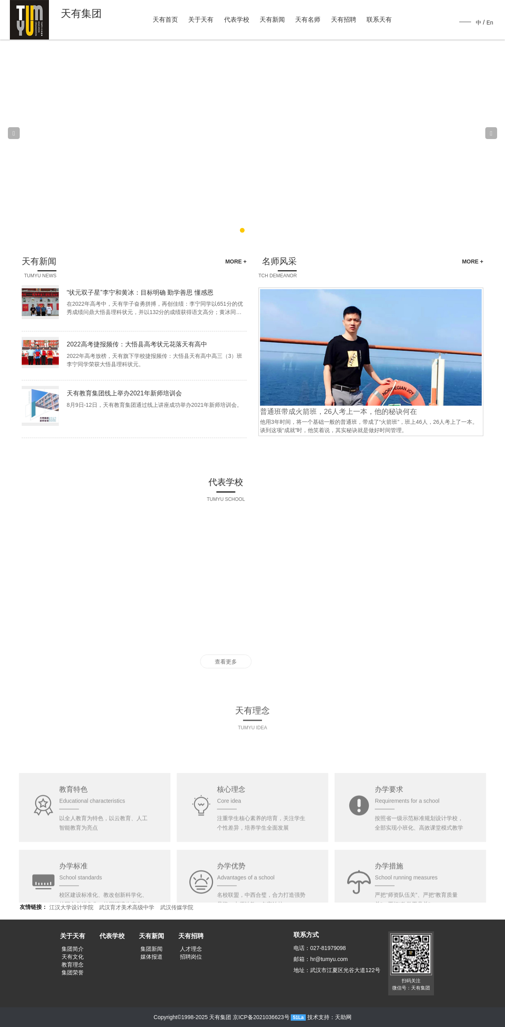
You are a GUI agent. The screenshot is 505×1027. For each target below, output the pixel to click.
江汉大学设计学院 (71, 907)
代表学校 (236, 19)
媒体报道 (151, 957)
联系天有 (379, 19)
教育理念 (73, 964)
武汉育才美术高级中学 (126, 907)
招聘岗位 (191, 957)
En (489, 22)
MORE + (226, 261)
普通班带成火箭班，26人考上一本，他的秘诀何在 (347, 412)
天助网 (343, 1017)
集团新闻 (151, 949)
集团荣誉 (73, 972)
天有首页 (165, 19)
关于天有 (200, 19)
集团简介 (73, 949)
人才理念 (191, 949)
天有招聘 (343, 19)
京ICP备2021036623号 (261, 1017)
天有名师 (307, 19)
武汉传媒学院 (176, 907)
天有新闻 (272, 19)
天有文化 (73, 957)
